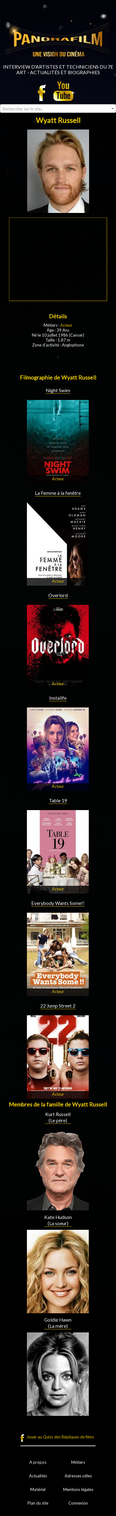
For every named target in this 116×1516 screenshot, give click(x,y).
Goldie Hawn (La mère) (57, 1323)
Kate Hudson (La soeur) (58, 1220)
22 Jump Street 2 (57, 1006)
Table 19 (58, 800)
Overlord (58, 595)
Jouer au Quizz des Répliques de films (60, 1436)
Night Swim (58, 390)
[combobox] (58, 108)
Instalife (58, 698)
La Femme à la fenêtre (58, 493)
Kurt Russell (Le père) (58, 1117)
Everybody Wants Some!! (57, 903)
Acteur (66, 325)
